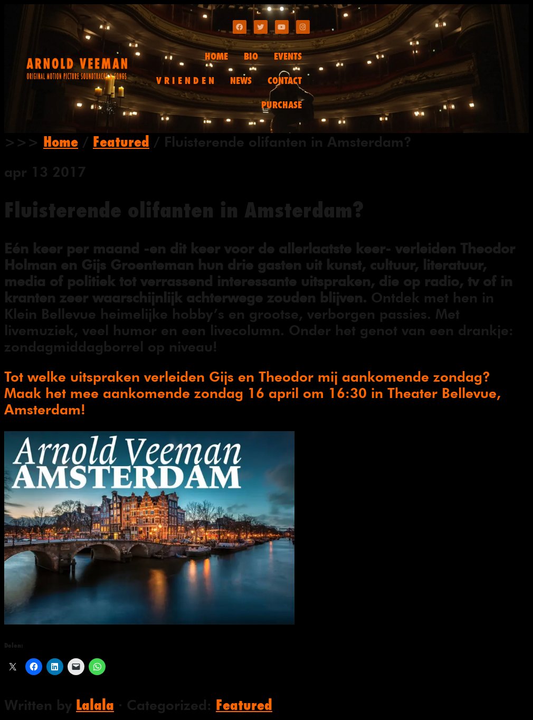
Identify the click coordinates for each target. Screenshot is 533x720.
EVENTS (288, 56)
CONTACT (285, 80)
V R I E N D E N (185, 80)
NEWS (241, 80)
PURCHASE (281, 104)
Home (60, 141)
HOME (216, 56)
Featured (121, 141)
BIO (251, 56)
